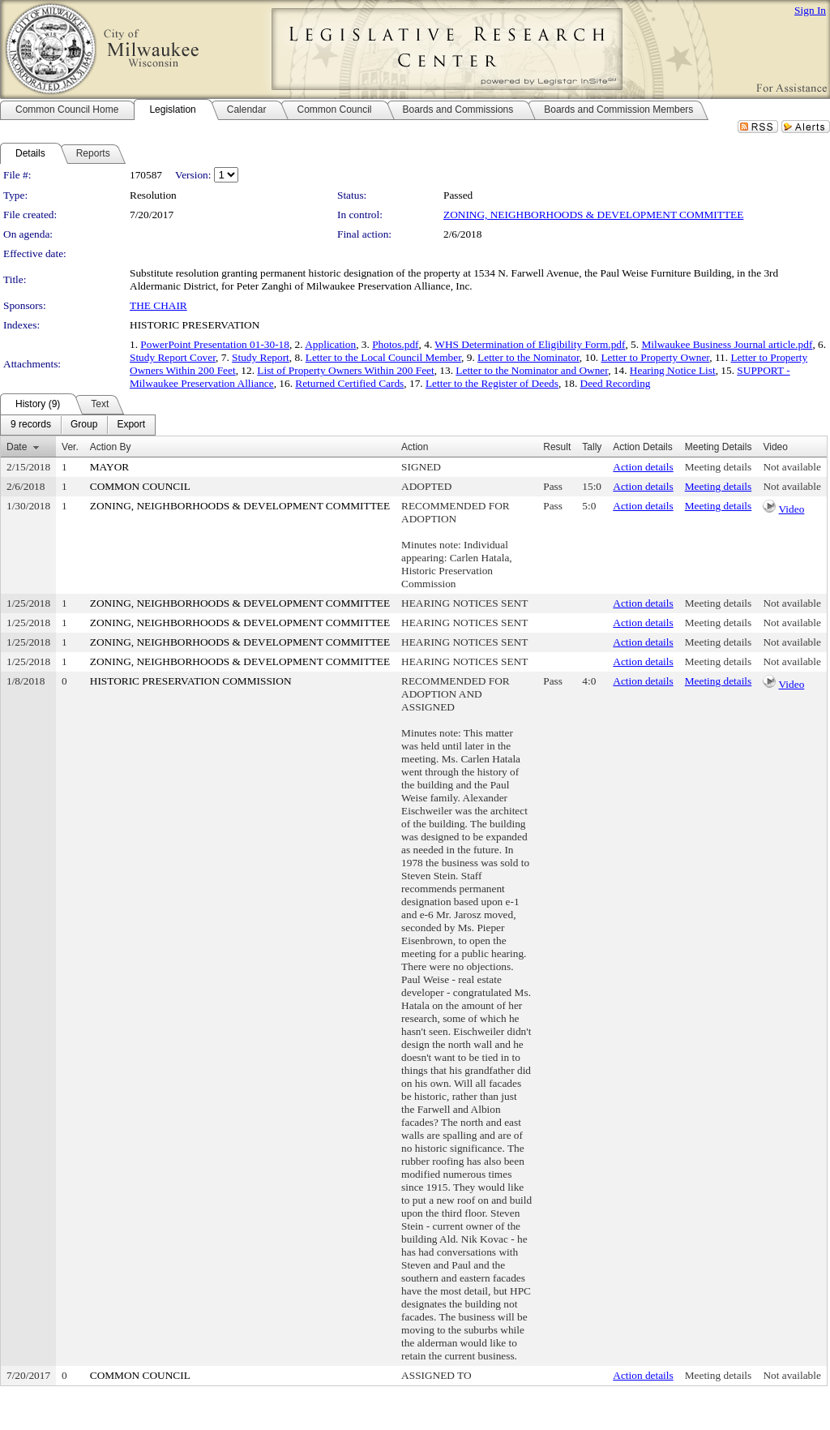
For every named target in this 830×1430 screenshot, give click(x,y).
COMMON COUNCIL (140, 486)
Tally (591, 447)
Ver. (70, 447)
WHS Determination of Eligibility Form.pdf (529, 344)
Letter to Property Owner (655, 357)
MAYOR (109, 467)
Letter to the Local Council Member (383, 357)
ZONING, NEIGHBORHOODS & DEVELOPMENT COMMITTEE (593, 214)
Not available (791, 467)
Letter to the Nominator (528, 357)
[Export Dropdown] (131, 425)
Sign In (810, 10)
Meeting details (718, 467)
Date (16, 447)
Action (414, 447)
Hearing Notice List (673, 370)
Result (557, 447)
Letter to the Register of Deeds (492, 383)
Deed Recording (615, 383)
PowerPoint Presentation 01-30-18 (214, 344)
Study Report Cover (173, 357)
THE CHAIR (158, 305)
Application (330, 344)
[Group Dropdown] (84, 425)
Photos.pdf (395, 344)
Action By (110, 447)
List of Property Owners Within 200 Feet (345, 370)
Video (792, 509)
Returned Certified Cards (349, 383)
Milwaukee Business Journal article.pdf (726, 344)
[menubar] (78, 425)
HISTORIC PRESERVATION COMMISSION (191, 681)
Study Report (260, 357)
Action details (643, 467)
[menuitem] (31, 425)
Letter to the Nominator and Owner (532, 370)
